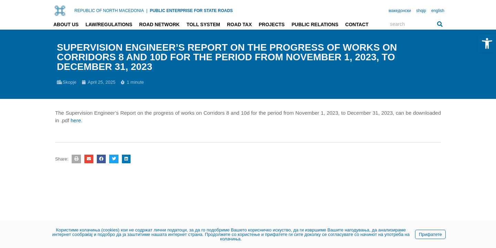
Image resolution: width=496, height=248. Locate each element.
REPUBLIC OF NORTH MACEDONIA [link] (109, 10)
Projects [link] (272, 24)
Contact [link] (356, 24)
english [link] (437, 10)
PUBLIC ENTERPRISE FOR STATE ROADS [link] (191, 10)
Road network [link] (159, 24)
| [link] (146, 10)
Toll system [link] (203, 24)
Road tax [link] (239, 24)
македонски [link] (400, 10)
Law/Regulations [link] (108, 24)
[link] (487, 43)
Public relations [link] (314, 24)
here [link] (76, 120)
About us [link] (66, 24)
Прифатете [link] (430, 234)
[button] (76, 159)
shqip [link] (421, 10)
